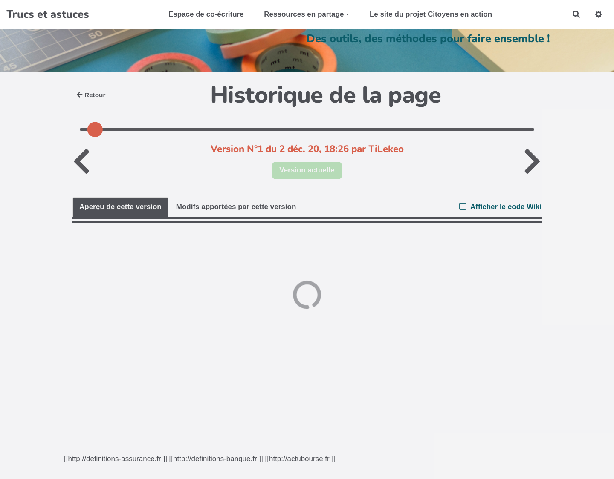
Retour (91, 94)
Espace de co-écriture (206, 14)
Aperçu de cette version (120, 207)
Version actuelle (306, 170)
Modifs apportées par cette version (236, 207)
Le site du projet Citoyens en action (431, 14)
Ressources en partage (306, 14)
